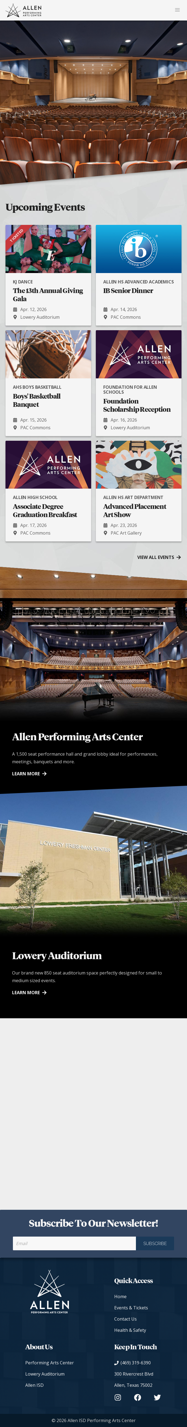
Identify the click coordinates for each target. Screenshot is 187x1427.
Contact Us (125, 1319)
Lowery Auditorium (45, 1374)
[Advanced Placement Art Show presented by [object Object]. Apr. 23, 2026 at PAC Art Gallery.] (139, 491)
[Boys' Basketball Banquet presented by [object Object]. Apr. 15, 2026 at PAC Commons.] (48, 383)
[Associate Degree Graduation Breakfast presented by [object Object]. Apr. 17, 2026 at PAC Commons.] (48, 491)
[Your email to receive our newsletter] (74, 1243)
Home (120, 1296)
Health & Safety (130, 1330)
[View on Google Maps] (137, 1379)
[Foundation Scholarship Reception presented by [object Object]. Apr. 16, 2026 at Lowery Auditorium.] (139, 383)
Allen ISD (34, 1385)
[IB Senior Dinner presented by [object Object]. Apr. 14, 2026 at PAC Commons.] (139, 275)
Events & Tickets (131, 1308)
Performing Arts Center (49, 1363)
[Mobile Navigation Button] (177, 10)
